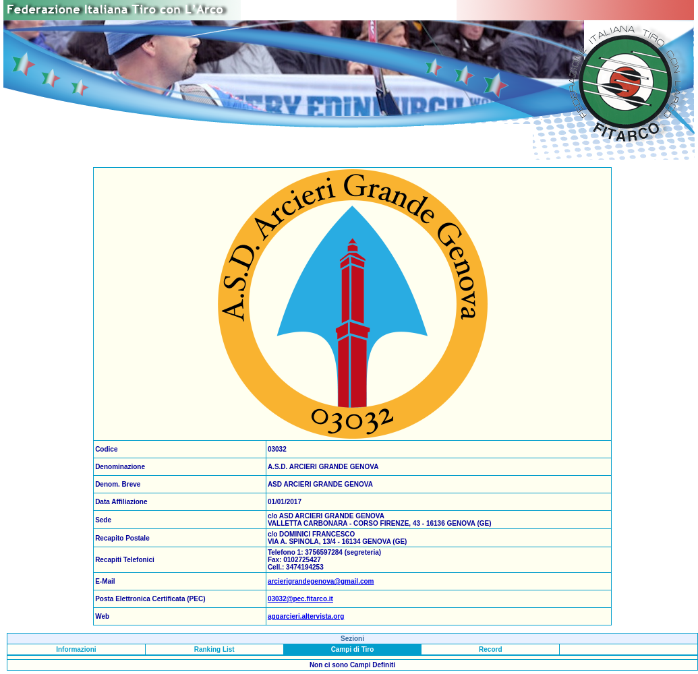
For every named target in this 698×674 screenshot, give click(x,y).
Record (490, 649)
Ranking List (214, 649)
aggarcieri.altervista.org (306, 616)
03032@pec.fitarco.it (300, 599)
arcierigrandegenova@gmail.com (321, 581)
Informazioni (76, 649)
